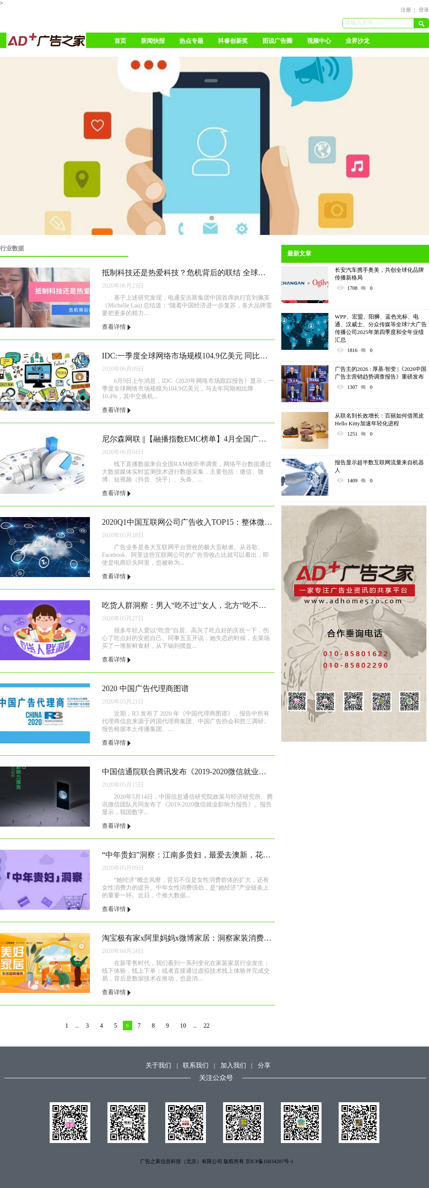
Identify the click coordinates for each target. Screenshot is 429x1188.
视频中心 (319, 41)
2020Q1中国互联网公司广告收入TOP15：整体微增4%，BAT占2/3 (187, 522)
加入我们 (233, 1065)
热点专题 (191, 41)
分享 (264, 1065)
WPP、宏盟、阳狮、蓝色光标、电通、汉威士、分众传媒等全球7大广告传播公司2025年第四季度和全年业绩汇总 (381, 328)
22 (207, 1026)
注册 (406, 10)
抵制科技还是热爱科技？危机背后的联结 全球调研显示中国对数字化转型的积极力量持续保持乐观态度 (187, 272)
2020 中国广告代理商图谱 (145, 688)
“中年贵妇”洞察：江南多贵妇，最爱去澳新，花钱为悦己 (187, 855)
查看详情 (116, 327)
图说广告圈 (277, 41)
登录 (424, 10)
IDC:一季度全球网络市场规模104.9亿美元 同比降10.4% (187, 356)
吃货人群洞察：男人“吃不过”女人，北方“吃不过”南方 (187, 605)
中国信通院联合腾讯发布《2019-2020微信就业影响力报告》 (187, 771)
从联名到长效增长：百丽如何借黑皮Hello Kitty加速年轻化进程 (379, 419)
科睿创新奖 (233, 41)
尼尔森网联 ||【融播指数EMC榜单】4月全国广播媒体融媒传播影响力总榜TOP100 (187, 439)
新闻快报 (153, 41)
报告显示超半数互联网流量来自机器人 (379, 466)
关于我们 (158, 1065)
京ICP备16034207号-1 (269, 1161)
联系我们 (196, 1065)
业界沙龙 (357, 41)
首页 (120, 41)
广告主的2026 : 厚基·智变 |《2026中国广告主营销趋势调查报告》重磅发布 (380, 373)
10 (183, 1026)
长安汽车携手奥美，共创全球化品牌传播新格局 (379, 274)
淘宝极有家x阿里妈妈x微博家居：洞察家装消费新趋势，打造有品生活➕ (187, 938)
